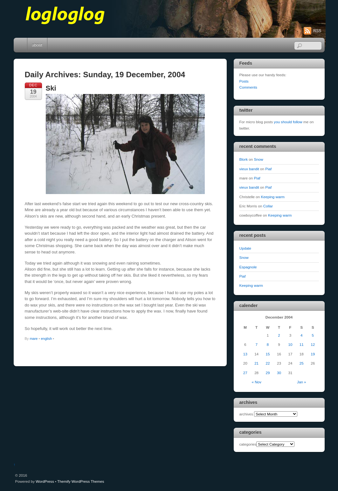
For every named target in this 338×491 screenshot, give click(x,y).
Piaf (268, 169)
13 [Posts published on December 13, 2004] (245, 354)
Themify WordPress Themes (80, 481)
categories (248, 444)
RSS (317, 31)
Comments (248, 87)
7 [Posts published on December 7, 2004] (256, 344)
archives (246, 414)
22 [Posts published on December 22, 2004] (268, 363)
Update (245, 248)
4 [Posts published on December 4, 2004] (301, 335)
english (46, 338)
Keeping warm (273, 197)
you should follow (288, 122)
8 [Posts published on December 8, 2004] (268, 344)
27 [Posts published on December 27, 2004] (245, 373)
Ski (51, 88)
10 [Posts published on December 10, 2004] (290, 344)
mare (34, 338)
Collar (268, 206)
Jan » (301, 382)
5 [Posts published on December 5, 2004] (313, 335)
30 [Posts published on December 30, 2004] (279, 373)
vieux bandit (249, 169)
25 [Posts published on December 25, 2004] (302, 363)
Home (21, 45)
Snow (258, 159)
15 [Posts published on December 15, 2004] (268, 354)
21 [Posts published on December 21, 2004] (256, 363)
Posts (244, 81)
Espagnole (248, 267)
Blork (243, 159)
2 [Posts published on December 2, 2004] (279, 335)
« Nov (256, 382)
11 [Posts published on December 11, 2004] (302, 344)
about (37, 45)
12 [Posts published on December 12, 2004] (313, 344)
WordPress (45, 481)
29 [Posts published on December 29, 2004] (268, 373)
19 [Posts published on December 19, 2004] (313, 354)
